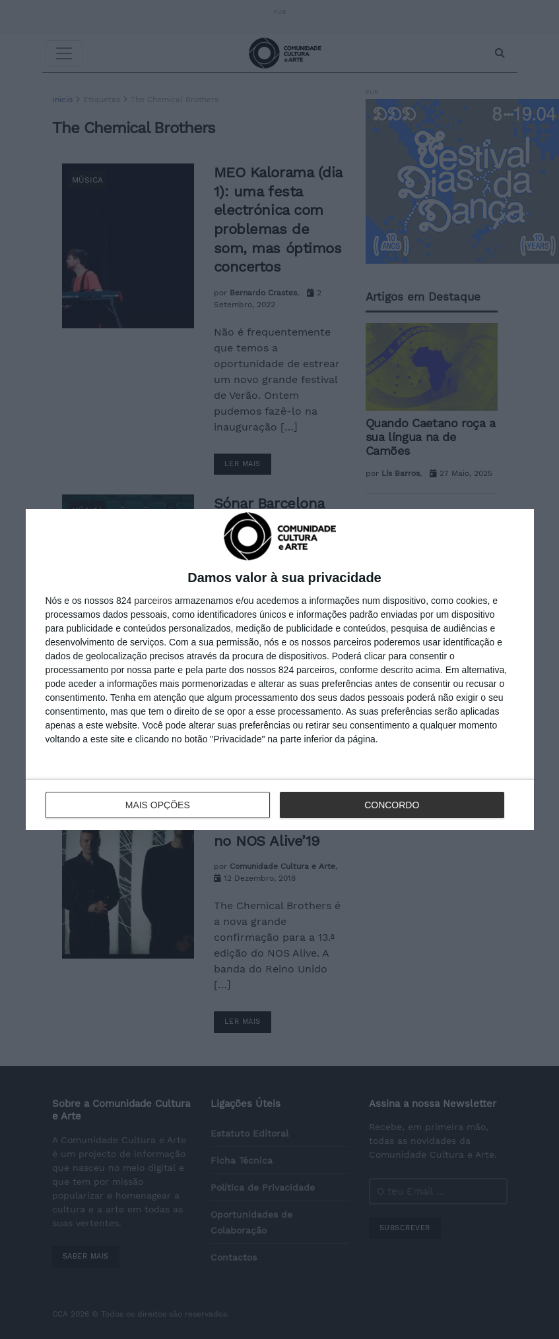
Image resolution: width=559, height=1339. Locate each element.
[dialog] (280, 669)
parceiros (153, 600)
